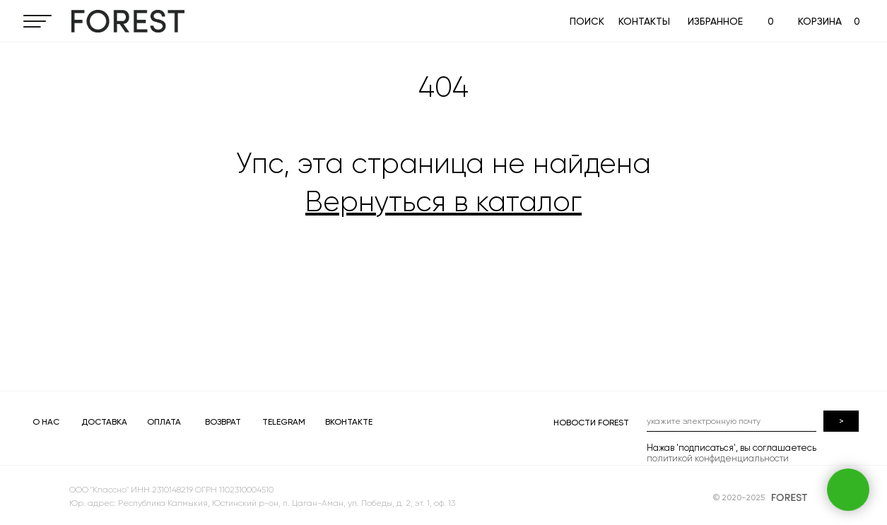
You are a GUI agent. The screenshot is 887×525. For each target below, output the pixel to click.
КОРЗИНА (820, 21)
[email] (731, 421)
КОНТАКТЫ (644, 21)
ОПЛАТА (164, 422)
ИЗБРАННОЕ (715, 21)
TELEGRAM (283, 422)
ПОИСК (587, 21)
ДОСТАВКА (104, 422)
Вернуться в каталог (443, 201)
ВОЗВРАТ (223, 422)
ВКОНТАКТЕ (348, 422)
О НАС (46, 422)
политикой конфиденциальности (718, 458)
